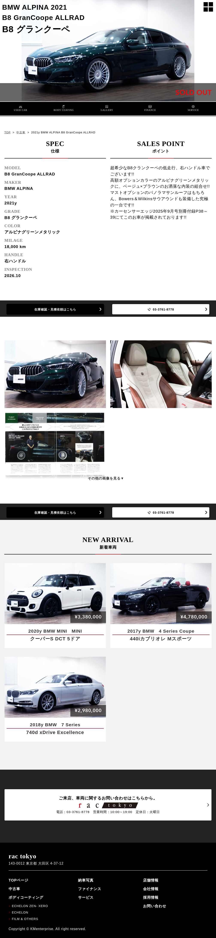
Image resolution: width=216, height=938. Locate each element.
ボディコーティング (26, 897)
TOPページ (18, 880)
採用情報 (151, 897)
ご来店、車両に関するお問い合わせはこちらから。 (108, 805)
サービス (86, 897)
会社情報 (151, 889)
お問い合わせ (154, 906)
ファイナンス (89, 889)
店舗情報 (151, 880)
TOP (7, 132)
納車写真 (86, 880)
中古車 (20, 132)
